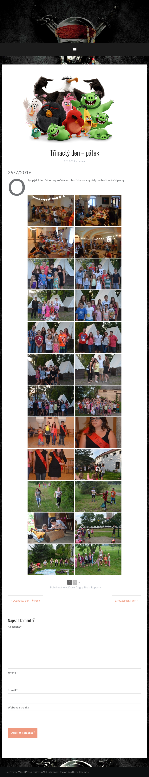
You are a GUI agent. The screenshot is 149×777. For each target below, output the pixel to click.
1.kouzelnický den (125, 600)
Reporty (96, 587)
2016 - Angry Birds (78, 587)
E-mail (12, 690)
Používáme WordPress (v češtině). (25, 772)
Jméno (13, 672)
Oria (61, 772)
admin (82, 161)
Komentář (15, 626)
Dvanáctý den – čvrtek (26, 600)
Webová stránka (18, 707)
